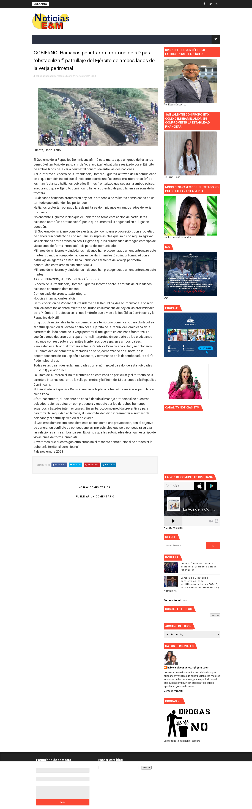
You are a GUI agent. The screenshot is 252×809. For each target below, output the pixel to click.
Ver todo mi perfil (173, 691)
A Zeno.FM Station (173, 528)
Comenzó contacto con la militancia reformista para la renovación (199, 566)
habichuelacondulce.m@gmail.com (188, 667)
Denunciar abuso (175, 600)
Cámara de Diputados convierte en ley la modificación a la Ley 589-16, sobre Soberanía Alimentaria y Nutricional (191, 584)
